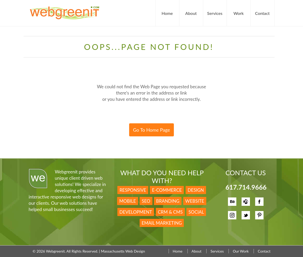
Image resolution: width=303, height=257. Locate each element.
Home (167, 13)
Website (194, 201)
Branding (167, 201)
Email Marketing (162, 223)
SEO (146, 201)
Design (196, 190)
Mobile (127, 201)
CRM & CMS (170, 212)
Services (214, 13)
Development (135, 212)
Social (196, 212)
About (191, 13)
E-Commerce (167, 190)
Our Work (241, 251)
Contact (262, 13)
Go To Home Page (151, 130)
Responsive (132, 190)
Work (238, 13)
